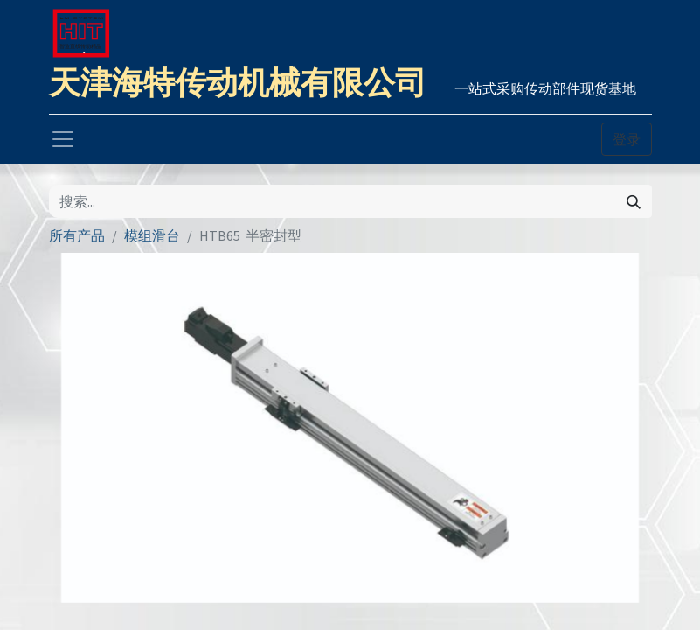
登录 (627, 139)
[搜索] (633, 201)
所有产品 (77, 235)
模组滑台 (152, 235)
